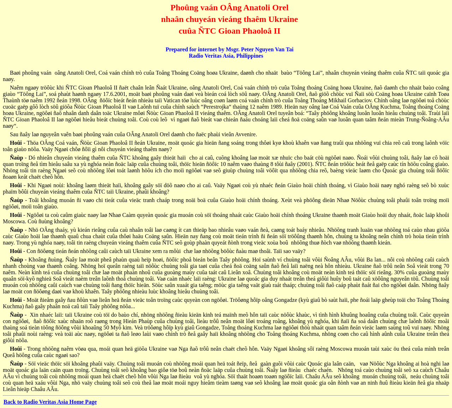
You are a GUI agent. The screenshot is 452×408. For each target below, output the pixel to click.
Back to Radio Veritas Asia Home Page (50, 402)
